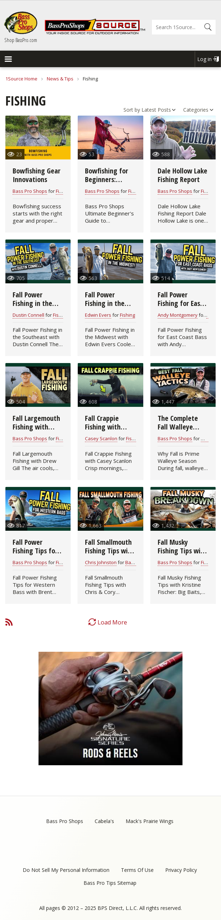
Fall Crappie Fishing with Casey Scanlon (105, 426)
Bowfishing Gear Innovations (36, 175)
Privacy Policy (181, 869)
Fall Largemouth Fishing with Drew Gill (36, 426)
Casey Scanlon (101, 438)
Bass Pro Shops (30, 191)
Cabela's (104, 821)
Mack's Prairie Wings (149, 821)
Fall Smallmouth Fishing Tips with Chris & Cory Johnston (109, 555)
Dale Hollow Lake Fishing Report (182, 175)
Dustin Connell (28, 315)
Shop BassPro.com (20, 39)
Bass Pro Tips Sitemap (110, 882)
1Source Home (21, 78)
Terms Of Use (137, 869)
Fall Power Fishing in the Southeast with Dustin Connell (35, 307)
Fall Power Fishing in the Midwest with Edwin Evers (105, 307)
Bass (130, 562)
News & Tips (60, 78)
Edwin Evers (98, 315)
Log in (204, 59)
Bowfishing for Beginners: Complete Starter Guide (110, 183)
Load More (112, 622)
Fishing (63, 191)
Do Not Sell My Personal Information (66, 869)
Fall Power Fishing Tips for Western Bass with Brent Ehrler (38, 555)
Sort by (131, 109)
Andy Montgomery (178, 315)
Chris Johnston (101, 562)
